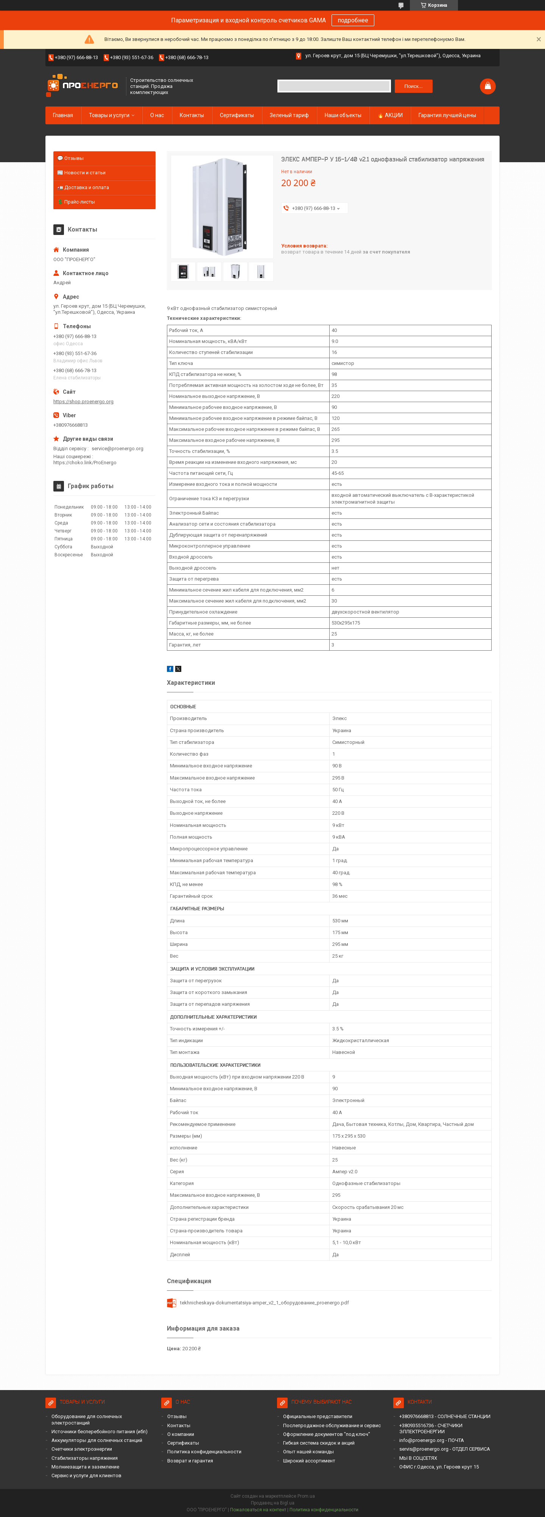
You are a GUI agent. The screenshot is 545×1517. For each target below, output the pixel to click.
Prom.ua (306, 1496)
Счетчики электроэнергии (81, 1449)
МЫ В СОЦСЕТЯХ (418, 1458)
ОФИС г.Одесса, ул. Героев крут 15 (439, 1467)
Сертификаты (237, 115)
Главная (63, 115)
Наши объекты (343, 115)
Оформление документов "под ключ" (326, 1434)
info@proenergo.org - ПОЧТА (431, 1440)
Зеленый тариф (289, 115)
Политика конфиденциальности (204, 1451)
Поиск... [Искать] (414, 86)
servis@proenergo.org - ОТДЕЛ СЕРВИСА (444, 1449)
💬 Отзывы (70, 158)
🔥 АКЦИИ (390, 115)
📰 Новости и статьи (81, 172)
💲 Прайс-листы (76, 202)
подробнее (353, 20)
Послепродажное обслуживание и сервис (332, 1425)
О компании (180, 1434)
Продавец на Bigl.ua (272, 1503)
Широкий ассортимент (309, 1461)
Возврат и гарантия (190, 1461)
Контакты (192, 115)
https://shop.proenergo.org (83, 401)
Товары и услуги (109, 115)
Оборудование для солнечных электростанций (86, 1419)
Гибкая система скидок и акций (319, 1443)
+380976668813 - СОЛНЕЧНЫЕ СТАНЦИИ (444, 1416)
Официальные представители (317, 1416)
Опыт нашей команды (308, 1451)
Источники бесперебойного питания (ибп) (99, 1431)
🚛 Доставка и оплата (83, 187)
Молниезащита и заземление (85, 1467)
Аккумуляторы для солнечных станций (96, 1440)
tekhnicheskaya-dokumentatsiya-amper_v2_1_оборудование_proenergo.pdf (264, 1303)
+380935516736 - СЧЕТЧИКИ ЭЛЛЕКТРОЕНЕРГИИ (430, 1428)
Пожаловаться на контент (258, 1509)
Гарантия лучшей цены (447, 115)
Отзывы (177, 1416)
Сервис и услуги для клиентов (86, 1475)
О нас (157, 115)
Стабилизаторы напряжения (84, 1458)
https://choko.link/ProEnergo (85, 462)
